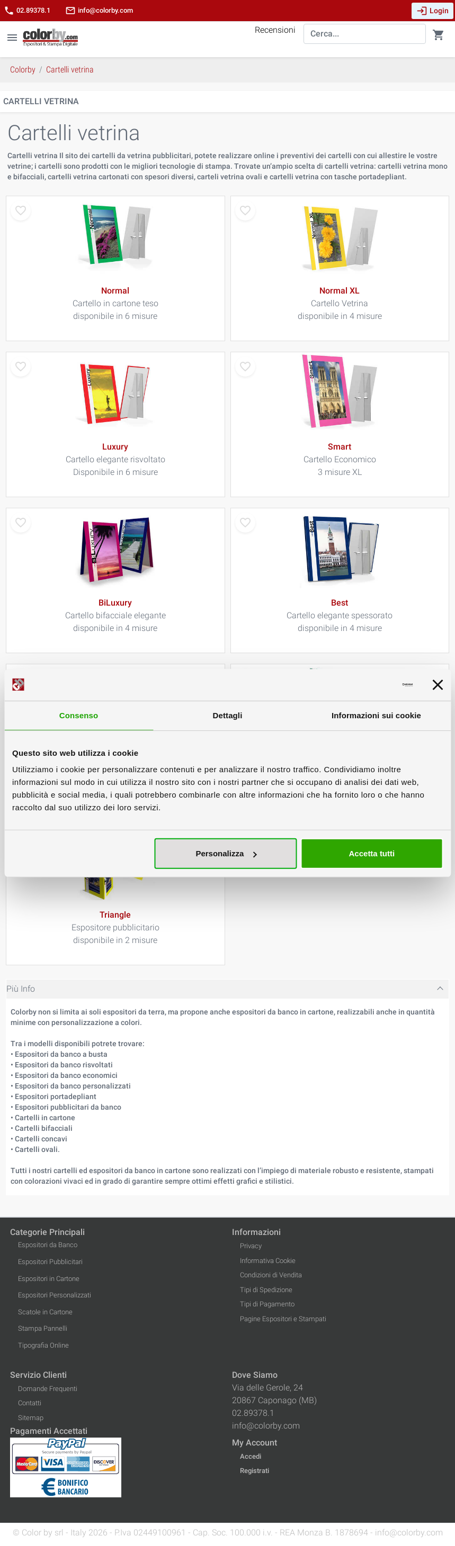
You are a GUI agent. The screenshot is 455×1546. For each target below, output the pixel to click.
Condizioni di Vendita (271, 1275)
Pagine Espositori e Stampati (283, 1319)
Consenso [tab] (78, 714)
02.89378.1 (27, 10)
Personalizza (225, 853)
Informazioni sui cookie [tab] (376, 714)
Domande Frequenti (47, 1389)
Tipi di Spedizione (266, 1290)
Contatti (29, 1403)
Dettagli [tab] (228, 714)
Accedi (250, 1456)
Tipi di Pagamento (267, 1304)
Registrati (254, 1471)
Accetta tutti (372, 853)
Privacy (251, 1246)
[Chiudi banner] (437, 684)
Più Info (20, 989)
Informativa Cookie (268, 1261)
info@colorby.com (99, 10)
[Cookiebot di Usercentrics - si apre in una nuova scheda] (366, 684)
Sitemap (30, 1418)
